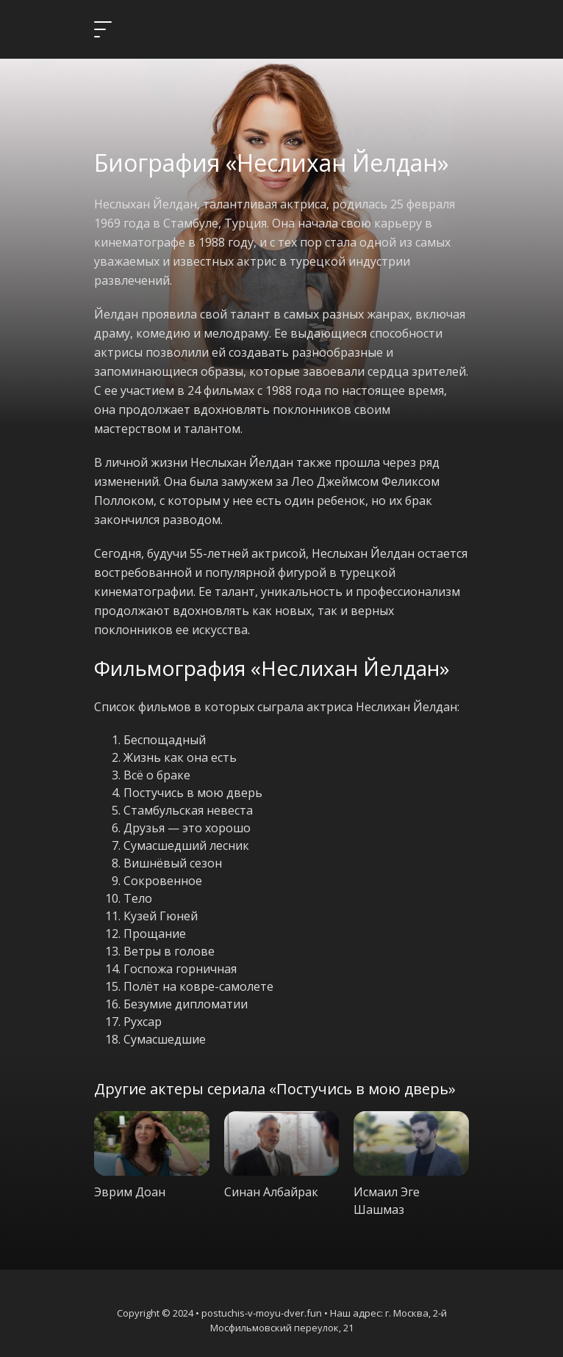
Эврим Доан (129, 1192)
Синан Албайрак (271, 1192)
